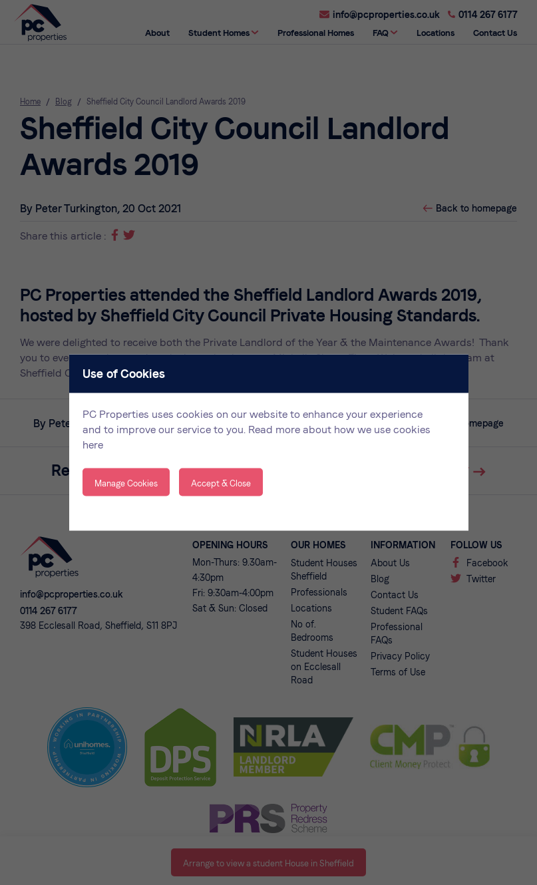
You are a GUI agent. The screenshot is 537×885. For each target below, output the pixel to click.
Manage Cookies (126, 483)
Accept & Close (221, 483)
